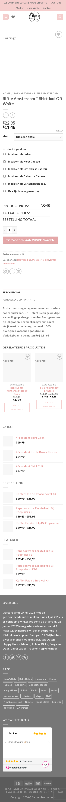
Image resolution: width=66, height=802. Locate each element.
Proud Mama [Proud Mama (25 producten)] (42, 701)
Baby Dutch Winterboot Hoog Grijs (17, 390)
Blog (8, 789)
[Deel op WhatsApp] (6, 271)
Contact (47, 8)
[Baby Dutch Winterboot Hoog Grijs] (17, 367)
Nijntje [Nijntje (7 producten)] (29, 701)
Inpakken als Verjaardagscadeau (27, 183)
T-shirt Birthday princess (49, 389)
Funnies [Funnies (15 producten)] (8, 684)
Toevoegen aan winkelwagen (30, 240)
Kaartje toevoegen (23, 191)
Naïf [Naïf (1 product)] (48, 696)
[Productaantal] (9, 230)
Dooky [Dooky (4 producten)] (52, 679)
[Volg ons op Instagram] (12, 657)
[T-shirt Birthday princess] (49, 367)
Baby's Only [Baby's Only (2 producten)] (10, 679)
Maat (5, 136)
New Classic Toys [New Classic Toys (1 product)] (13, 701)
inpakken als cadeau (20, 154)
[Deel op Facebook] (12, 271)
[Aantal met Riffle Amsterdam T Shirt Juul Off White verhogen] (14, 230)
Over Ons (56, 2)
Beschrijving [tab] (11, 292)
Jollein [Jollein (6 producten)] (24, 690)
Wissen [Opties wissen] (59, 131)
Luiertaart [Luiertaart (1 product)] (26, 696)
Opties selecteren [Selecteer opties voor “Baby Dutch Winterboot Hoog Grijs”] (17, 407)
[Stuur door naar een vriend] (18, 271)
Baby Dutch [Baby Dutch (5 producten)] (25, 679)
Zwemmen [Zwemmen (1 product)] (22, 707)
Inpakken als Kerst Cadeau (24, 161)
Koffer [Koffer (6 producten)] (54, 690)
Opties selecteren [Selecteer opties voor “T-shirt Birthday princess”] (49, 404)
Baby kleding (22, 93)
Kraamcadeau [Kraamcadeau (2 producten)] (11, 696)
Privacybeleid (13, 792)
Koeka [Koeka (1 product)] (43, 690)
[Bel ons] (25, 657)
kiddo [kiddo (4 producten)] (34, 690)
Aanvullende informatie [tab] (19, 299)
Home (6, 93)
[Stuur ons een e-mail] (18, 657)
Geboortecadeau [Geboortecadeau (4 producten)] (38, 684)
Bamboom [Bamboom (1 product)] (40, 679)
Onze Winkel (33, 8)
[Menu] (6, 17)
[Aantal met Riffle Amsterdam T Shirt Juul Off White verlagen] (5, 230)
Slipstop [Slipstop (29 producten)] (56, 701)
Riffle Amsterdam (46, 93)
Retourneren (33, 792)
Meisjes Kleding (40, 259)
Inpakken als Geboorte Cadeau (26, 176)
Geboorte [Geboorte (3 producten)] (20, 684)
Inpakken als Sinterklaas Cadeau (27, 168)
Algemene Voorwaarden (29, 789)
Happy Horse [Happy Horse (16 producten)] (11, 690)
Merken (20, 8)
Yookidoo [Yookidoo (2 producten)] (9, 707)
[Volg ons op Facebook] (6, 657)
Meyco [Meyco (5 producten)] (39, 696)
